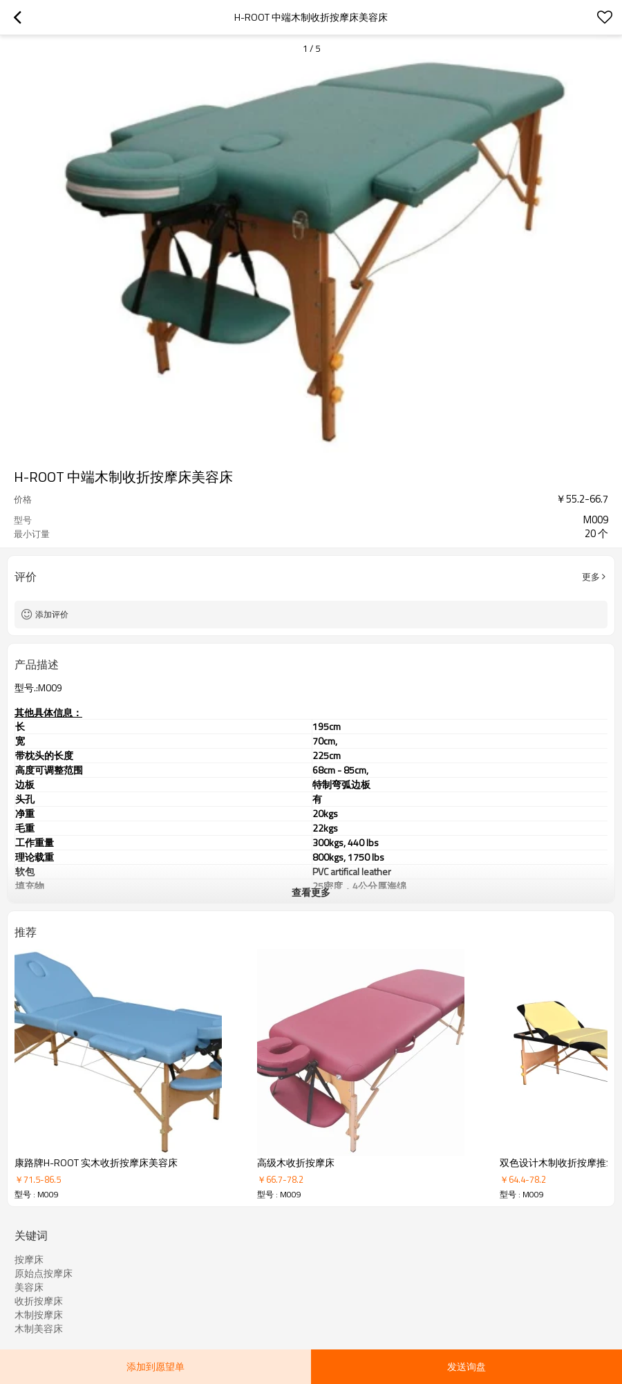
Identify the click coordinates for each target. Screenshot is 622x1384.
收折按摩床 (39, 1301)
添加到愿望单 (155, 1366)
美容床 (29, 1287)
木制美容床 (39, 1329)
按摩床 (29, 1259)
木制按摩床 (39, 1315)
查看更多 (311, 892)
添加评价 (51, 614)
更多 (591, 576)
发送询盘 (466, 1366)
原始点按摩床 (44, 1273)
